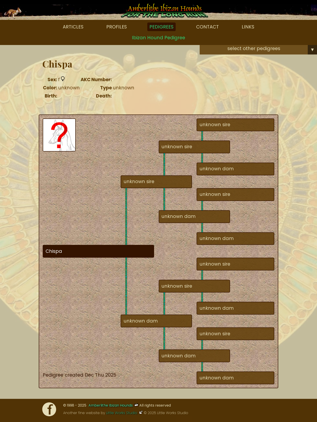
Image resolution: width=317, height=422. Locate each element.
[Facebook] (49, 410)
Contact (207, 27)
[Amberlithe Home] (164, 12)
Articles (73, 27)
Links (248, 27)
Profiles (116, 27)
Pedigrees (161, 27)
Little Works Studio (122, 412)
